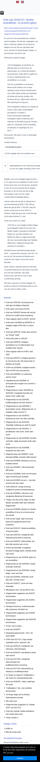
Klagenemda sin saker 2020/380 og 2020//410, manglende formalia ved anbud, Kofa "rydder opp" (19, 393)
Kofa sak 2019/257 (13, 629)
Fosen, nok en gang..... (15, 626)
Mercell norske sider (13, 732)
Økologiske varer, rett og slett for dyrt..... (21, 590)
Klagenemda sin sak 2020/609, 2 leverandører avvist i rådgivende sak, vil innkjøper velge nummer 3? (21, 409)
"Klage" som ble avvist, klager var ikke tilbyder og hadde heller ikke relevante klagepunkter (20, 503)
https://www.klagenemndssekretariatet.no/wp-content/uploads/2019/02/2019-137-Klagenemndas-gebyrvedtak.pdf (21, 31)
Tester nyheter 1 (12, 718)
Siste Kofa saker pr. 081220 (16, 338)
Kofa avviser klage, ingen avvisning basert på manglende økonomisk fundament (19, 522)
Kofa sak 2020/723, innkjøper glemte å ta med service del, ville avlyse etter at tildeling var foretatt (20, 361)
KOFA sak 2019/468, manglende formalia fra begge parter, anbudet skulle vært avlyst (21, 551)
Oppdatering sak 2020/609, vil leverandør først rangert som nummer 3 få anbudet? (21, 383)
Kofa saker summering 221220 (17, 309)
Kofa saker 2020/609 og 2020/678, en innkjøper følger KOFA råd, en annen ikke (20, 325)
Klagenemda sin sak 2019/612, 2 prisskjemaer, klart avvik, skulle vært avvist (19, 432)
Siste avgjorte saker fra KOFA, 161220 (20, 319)
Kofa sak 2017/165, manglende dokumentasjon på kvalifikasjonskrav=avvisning (18, 662)
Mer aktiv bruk (11, 701)
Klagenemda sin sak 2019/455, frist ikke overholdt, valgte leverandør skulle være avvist (21, 441)
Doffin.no (9, 728)
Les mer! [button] (10, 753)
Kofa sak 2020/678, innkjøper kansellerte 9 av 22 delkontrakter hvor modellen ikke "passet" (20, 345)
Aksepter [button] (20, 758)
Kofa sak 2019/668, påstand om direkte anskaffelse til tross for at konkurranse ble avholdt (21, 512)
